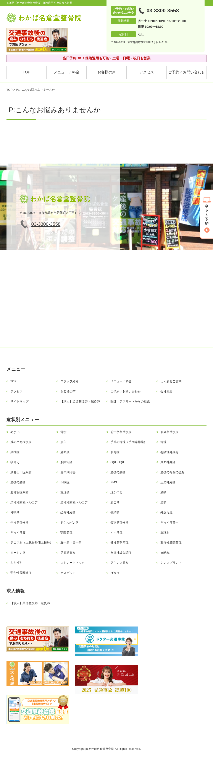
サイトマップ (19, 401)
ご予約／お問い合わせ (186, 72)
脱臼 (63, 442)
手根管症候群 (19, 522)
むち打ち (16, 562)
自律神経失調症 (121, 552)
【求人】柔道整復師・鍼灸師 (80, 401)
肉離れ (164, 552)
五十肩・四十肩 (71, 542)
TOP (26, 72)
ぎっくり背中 (169, 522)
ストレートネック (72, 562)
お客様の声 (106, 72)
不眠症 (64, 482)
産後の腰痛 (118, 472)
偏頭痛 (114, 512)
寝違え (14, 462)
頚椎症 (14, 452)
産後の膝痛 (18, 482)
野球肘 (164, 532)
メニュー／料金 (66, 72)
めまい (14, 432)
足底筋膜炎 (68, 552)
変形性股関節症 (21, 573)
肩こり (114, 502)
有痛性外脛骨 (169, 452)
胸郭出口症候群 (21, 472)
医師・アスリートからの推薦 (130, 401)
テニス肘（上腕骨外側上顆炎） (31, 542)
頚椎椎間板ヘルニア (24, 502)
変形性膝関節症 (171, 542)
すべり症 (116, 532)
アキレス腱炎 (119, 562)
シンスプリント (171, 562)
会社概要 (166, 391)
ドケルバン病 (69, 522)
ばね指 (114, 573)
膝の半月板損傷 (21, 442)
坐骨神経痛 (68, 512)
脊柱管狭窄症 (119, 542)
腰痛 (163, 502)
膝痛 (163, 492)
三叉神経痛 (168, 482)
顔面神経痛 (168, 462)
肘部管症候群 (19, 492)
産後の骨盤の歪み (172, 472)
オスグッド (68, 573)
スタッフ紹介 (69, 381)
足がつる (116, 492)
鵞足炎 (64, 492)
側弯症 (114, 452)
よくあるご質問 (171, 381)
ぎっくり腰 (18, 532)
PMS (113, 482)
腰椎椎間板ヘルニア (74, 502)
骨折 (63, 432)
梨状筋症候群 (119, 522)
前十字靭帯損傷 (121, 432)
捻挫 (163, 442)
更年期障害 (68, 472)
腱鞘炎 (64, 452)
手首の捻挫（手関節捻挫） (128, 442)
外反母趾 (166, 512)
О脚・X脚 (117, 462)
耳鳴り (14, 512)
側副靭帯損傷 (169, 432)
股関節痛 (66, 462)
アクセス (146, 72)
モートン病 (18, 552)
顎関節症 (66, 532)
